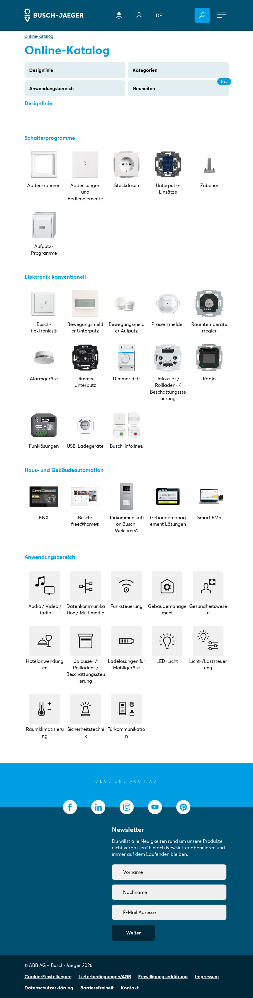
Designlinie (41, 70)
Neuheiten (181, 85)
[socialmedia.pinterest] (183, 807)
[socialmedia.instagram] (127, 807)
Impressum (207, 976)
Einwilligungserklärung (163, 976)
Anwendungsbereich (51, 88)
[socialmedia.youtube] (155, 807)
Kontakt (130, 988)
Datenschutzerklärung (49, 988)
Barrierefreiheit (97, 988)
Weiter (133, 933)
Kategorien (145, 70)
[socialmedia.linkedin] (98, 807)
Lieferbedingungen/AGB (105, 976)
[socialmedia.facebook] (70, 807)
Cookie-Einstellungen (48, 976)
